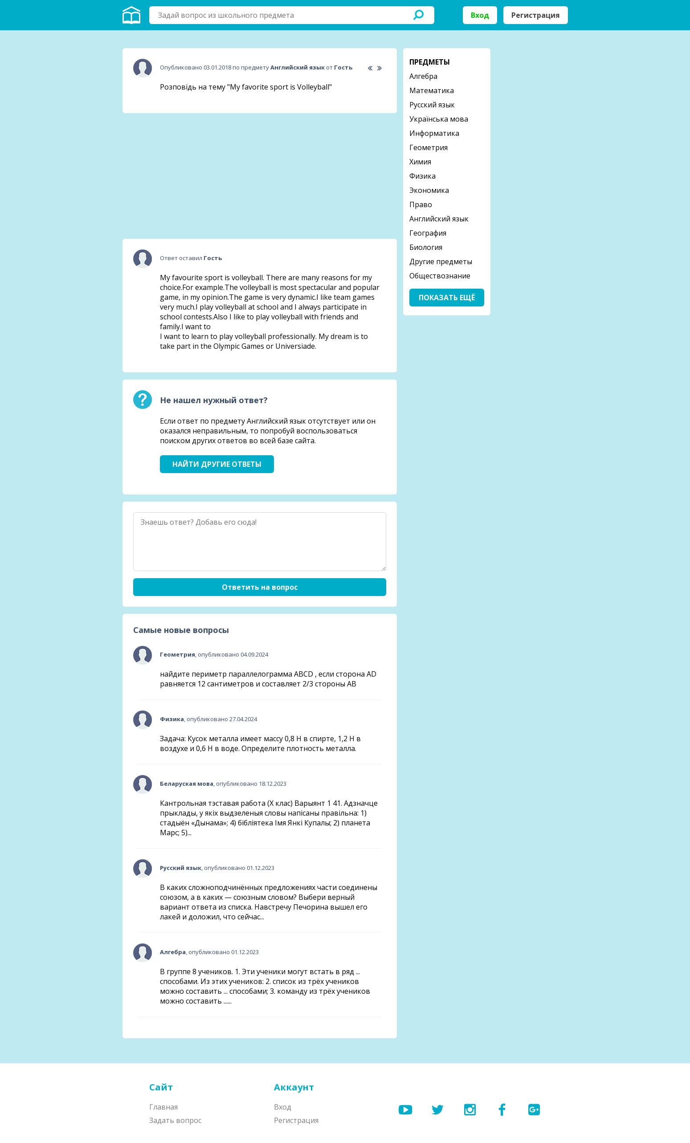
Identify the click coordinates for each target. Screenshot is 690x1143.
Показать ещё (447, 297)
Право (420, 204)
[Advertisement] (189, 176)
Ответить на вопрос (260, 587)
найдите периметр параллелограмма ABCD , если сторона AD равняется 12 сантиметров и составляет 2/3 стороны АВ (268, 679)
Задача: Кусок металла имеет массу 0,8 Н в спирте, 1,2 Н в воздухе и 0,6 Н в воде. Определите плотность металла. (260, 743)
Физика (422, 176)
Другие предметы (440, 261)
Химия (420, 162)
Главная (163, 1107)
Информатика (434, 133)
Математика (431, 90)
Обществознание (439, 276)
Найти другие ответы (216, 464)
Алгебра (423, 76)
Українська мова (438, 119)
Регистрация (535, 15)
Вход (480, 15)
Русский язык (432, 105)
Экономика (429, 190)
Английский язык (439, 219)
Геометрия (428, 147)
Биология (425, 247)
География (427, 233)
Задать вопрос (175, 1120)
